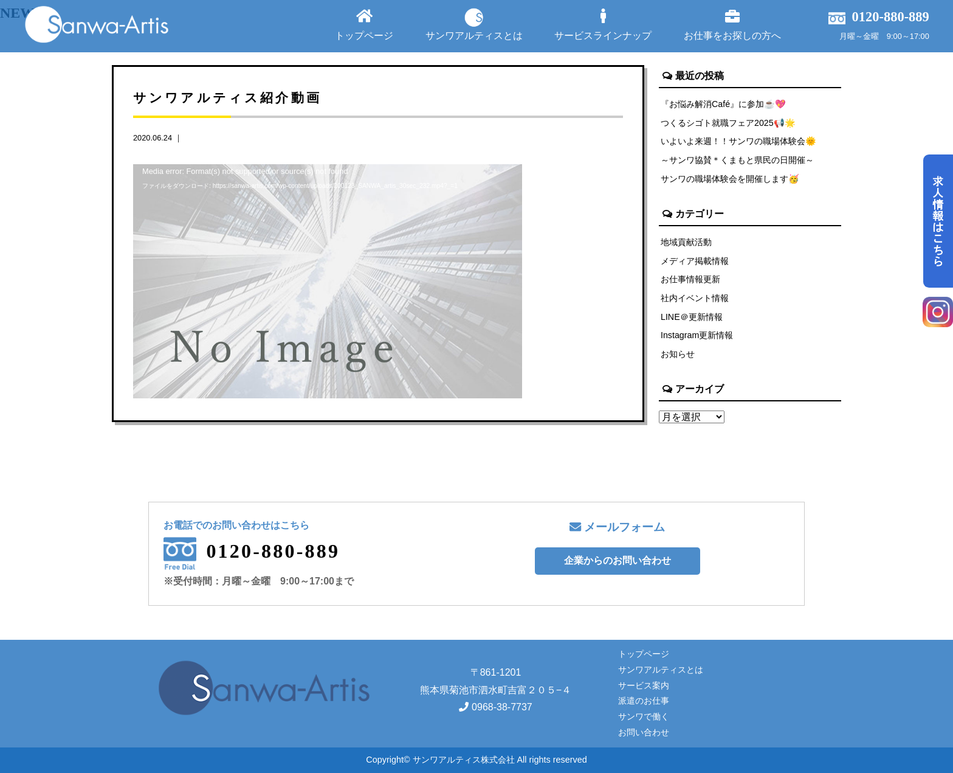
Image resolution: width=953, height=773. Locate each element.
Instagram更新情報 (697, 337)
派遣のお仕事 (643, 700)
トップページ (364, 25)
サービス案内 (643, 685)
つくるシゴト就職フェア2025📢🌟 (728, 123)
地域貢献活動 (686, 243)
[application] (327, 273)
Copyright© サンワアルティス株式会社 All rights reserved (476, 759)
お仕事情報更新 (690, 280)
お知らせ (678, 356)
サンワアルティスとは (474, 24)
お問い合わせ (643, 732)
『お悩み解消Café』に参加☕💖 (723, 104)
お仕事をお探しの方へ (732, 25)
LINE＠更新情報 (692, 318)
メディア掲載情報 (695, 261)
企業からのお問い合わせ (617, 560)
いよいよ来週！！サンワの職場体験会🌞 (738, 142)
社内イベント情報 (695, 299)
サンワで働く (643, 716)
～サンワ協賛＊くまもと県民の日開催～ (737, 160)
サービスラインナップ (603, 25)
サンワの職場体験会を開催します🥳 (730, 179)
